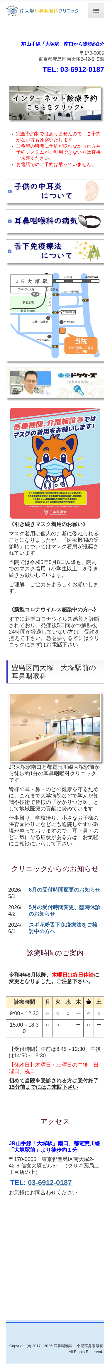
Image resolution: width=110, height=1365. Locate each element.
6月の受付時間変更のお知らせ (64, 890)
